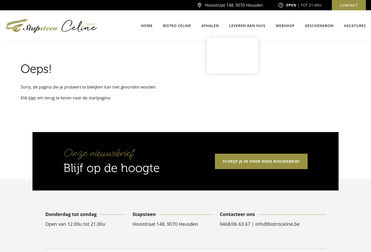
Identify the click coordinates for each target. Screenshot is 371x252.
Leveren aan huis (247, 25)
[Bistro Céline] (79, 26)
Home (147, 25)
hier (32, 98)
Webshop (285, 25)
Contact (349, 5)
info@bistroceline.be (277, 224)
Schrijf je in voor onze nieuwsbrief (261, 161)
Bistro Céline (177, 25)
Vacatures (355, 25)
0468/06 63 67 (236, 224)
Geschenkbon (319, 25)
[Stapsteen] (32, 26)
